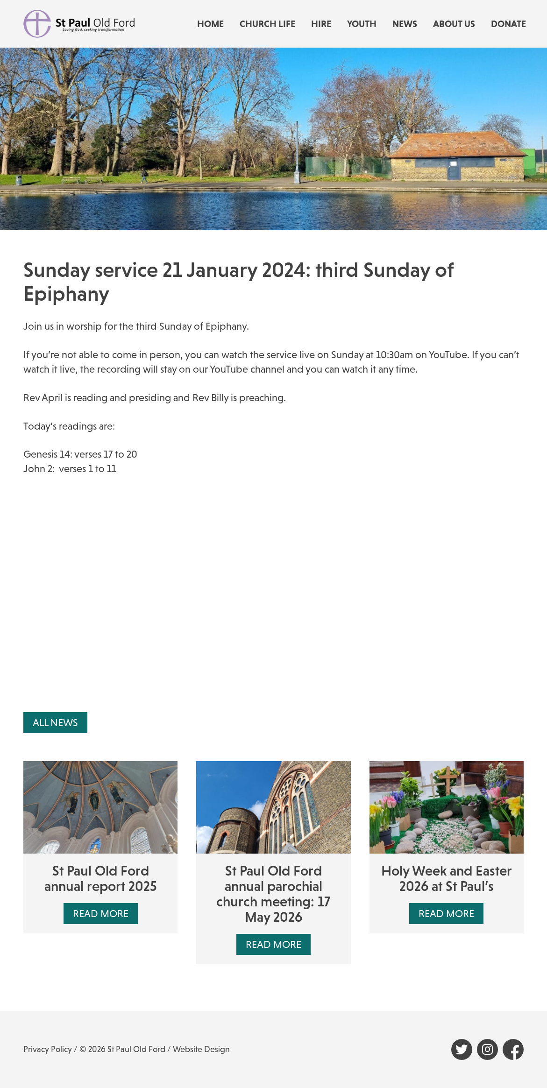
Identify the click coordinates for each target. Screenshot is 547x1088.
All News (55, 722)
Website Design (201, 1049)
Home (210, 24)
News (404, 24)
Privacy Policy (47, 1049)
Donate (508, 24)
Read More (100, 913)
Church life (267, 24)
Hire (321, 24)
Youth (362, 24)
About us (454, 24)
